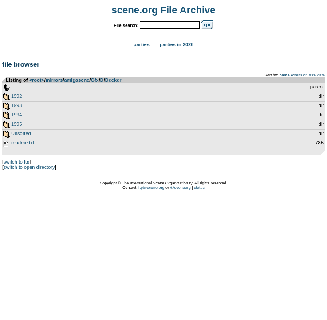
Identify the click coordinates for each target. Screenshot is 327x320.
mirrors (54, 80)
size (312, 75)
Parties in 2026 (176, 44)
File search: (126, 25)
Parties (142, 44)
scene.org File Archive (164, 10)
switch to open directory (29, 167)
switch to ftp (16, 161)
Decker (113, 80)
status (199, 187)
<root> (36, 80)
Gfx (94, 80)
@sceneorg (180, 187)
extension (299, 75)
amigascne (76, 80)
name (285, 75)
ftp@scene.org (151, 187)
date (321, 75)
